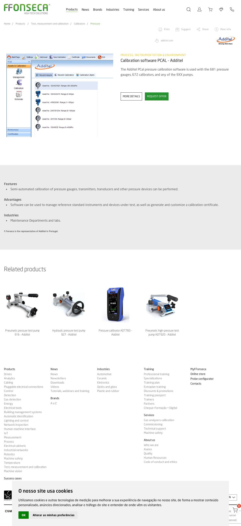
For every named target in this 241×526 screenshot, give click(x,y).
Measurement (12, 437)
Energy (8, 403)
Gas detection (12, 399)
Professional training (156, 374)
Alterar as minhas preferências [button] (53, 515)
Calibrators (79, 23)
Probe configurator (202, 378)
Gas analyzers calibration (159, 420)
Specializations (153, 378)
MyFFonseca (198, 369)
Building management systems (23, 412)
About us (159, 9)
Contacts (195, 383)
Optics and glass (107, 386)
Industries (112, 9)
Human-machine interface (20, 429)
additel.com (167, 40)
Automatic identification (18, 416)
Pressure (95, 23)
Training (128, 9)
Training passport (155, 395)
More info (225, 29)
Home (7, 23)
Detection (10, 395)
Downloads (57, 382)
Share (205, 29)
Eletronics (103, 382)
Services (143, 9)
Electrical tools (13, 407)
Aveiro (148, 449)
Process (9, 441)
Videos (55, 386)
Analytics (9, 378)
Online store (197, 374)
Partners (149, 403)
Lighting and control (16, 420)
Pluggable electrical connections (23, 386)
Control (8, 391)
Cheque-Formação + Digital (160, 407)
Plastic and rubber (108, 391)
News (85, 9)
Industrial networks (16, 450)
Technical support (155, 428)
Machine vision (13, 471)
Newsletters (58, 378)
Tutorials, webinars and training (70, 391)
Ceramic (102, 378)
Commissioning (153, 424)
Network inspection (16, 424)
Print (167, 29)
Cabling (8, 382)
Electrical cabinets (15, 445)
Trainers (149, 399)
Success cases (13, 478)
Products (72, 9)
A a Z (54, 403)
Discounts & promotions (158, 391)
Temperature (12, 462)
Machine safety (13, 458)
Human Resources (155, 457)
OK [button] (23, 515)
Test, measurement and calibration (50, 23)
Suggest (186, 29)
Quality (148, 453)
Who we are (151, 445)
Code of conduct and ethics (160, 462)
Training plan (152, 382)
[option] (60, 95)
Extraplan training (155, 386)
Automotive (104, 374)
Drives (8, 374)
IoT (6, 433)
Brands (97, 9)
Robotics (9, 454)
